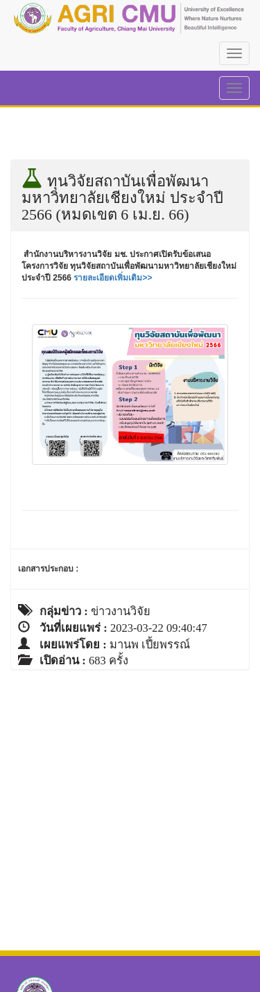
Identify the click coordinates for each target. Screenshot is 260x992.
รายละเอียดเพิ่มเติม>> (112, 278)
